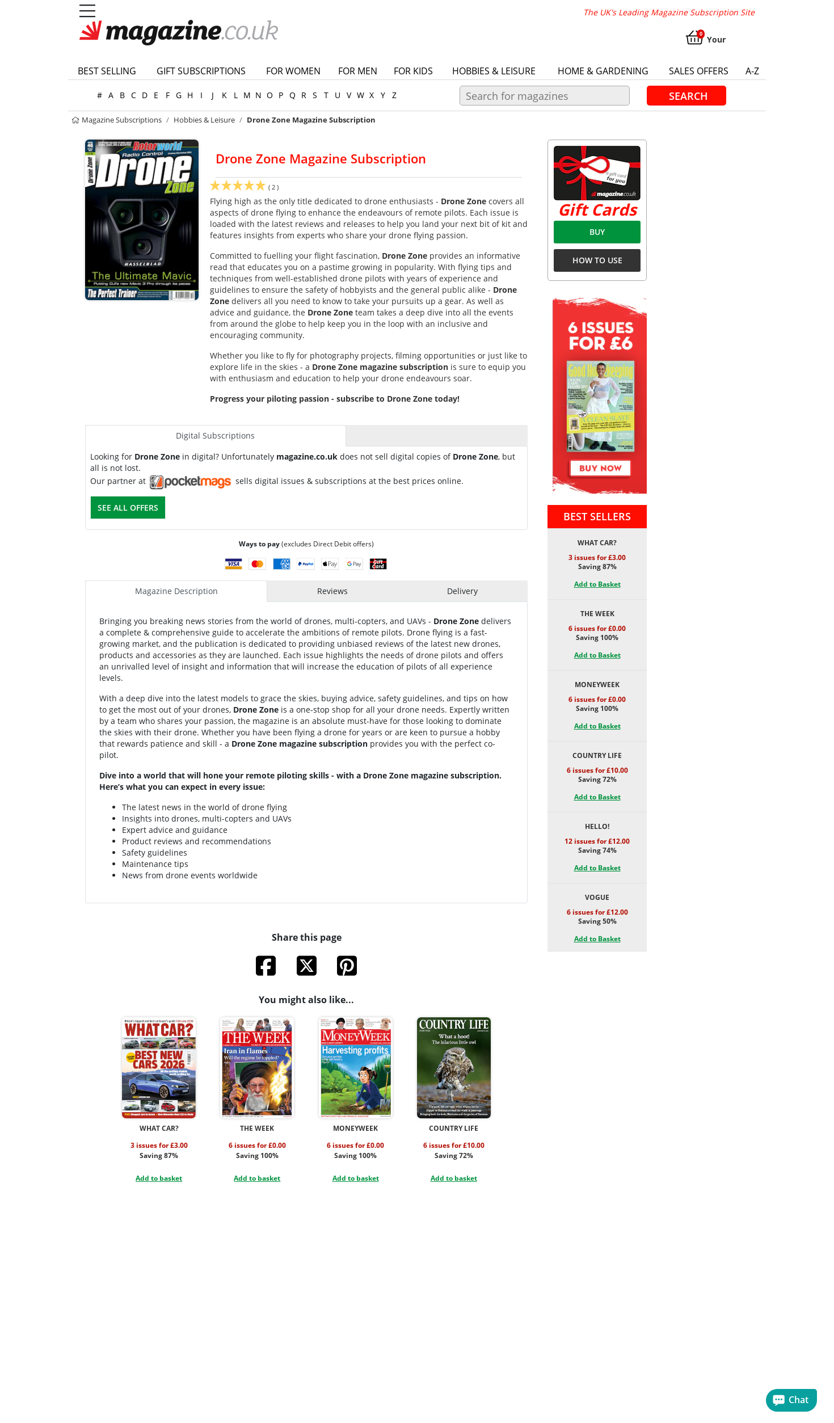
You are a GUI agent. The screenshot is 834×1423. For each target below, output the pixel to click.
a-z (752, 71)
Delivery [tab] (462, 591)
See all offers (128, 507)
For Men (357, 71)
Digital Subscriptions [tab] (215, 435)
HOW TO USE (597, 260)
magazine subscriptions (116, 120)
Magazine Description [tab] (176, 591)
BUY (597, 231)
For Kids (413, 71)
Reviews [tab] (332, 591)
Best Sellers (597, 516)
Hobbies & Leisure (494, 71)
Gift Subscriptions (201, 71)
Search (688, 95)
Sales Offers (698, 71)
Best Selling (107, 71)
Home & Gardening (603, 71)
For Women (293, 71)
